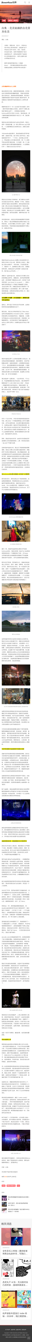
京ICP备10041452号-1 (16, 1335)
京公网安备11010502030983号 (19, 1337)
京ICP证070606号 (6, 1335)
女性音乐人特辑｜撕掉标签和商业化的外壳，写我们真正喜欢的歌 (15, 1254)
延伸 (3, 1192)
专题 (4, 20)
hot (18, 1185)
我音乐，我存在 (13, 20)
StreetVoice (8, 2)
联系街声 (24, 1329)
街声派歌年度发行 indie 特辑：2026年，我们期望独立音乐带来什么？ (15, 1316)
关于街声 (7, 1329)
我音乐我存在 (11, 1185)
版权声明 (18, 1329)
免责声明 (13, 1329)
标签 (3, 1181)
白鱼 (5, 1176)
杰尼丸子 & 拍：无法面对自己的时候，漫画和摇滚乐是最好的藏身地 (15, 1285)
